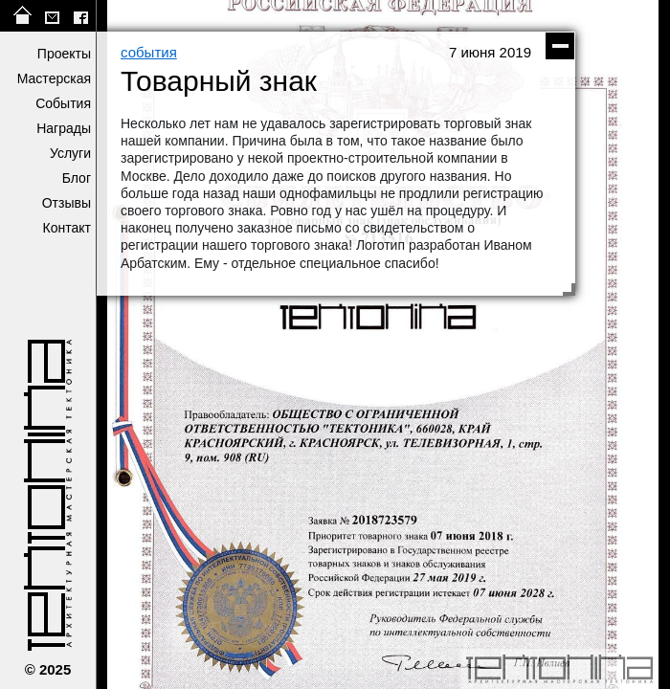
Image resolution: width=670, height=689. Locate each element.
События (63, 103)
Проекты (64, 53)
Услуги (70, 153)
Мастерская (54, 78)
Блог (76, 178)
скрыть (560, 46)
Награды (63, 128)
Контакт (67, 227)
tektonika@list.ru (51, 16)
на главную (23, 16)
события (149, 52)
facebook (80, 16)
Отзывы (66, 203)
